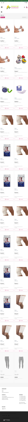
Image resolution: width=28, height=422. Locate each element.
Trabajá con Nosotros (5, 398)
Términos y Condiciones (13, 413)
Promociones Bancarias (5, 392)
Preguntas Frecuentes (5, 399)
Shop (2, 391)
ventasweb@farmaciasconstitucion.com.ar (8, 397)
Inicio (2, 390)
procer (2, 15)
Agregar (7, 47)
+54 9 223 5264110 (4, 396)
